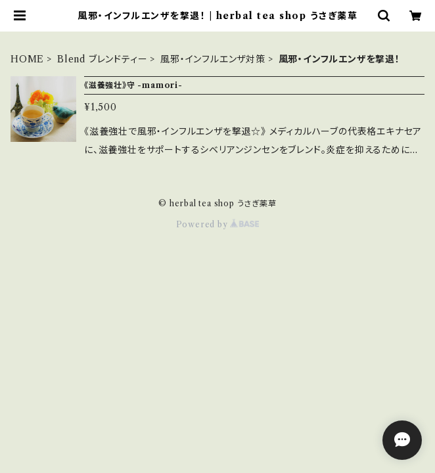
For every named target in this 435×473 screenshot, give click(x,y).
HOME (27, 59)
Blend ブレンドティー (102, 59)
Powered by (218, 224)
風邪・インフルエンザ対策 (212, 59)
